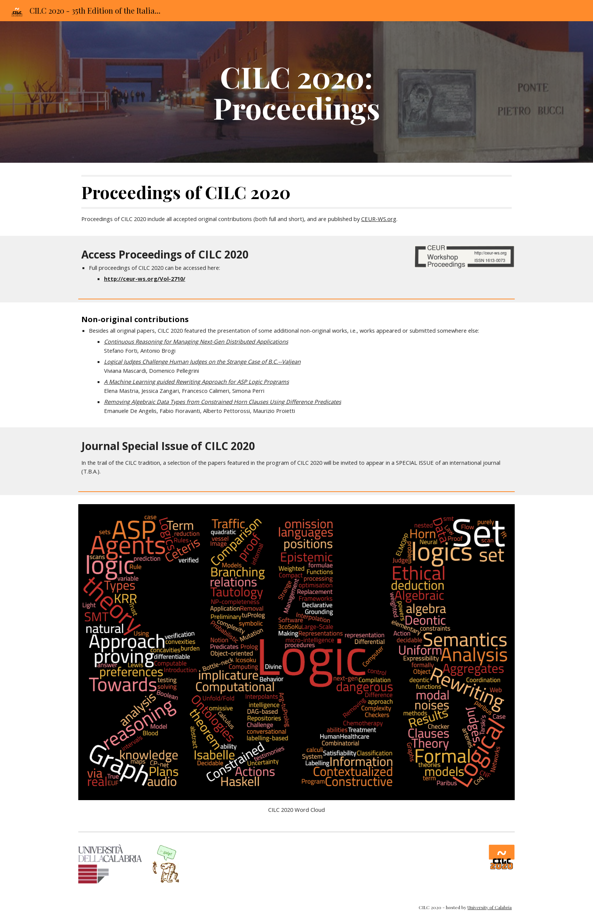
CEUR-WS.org (378, 219)
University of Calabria (489, 907)
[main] (296, 92)
